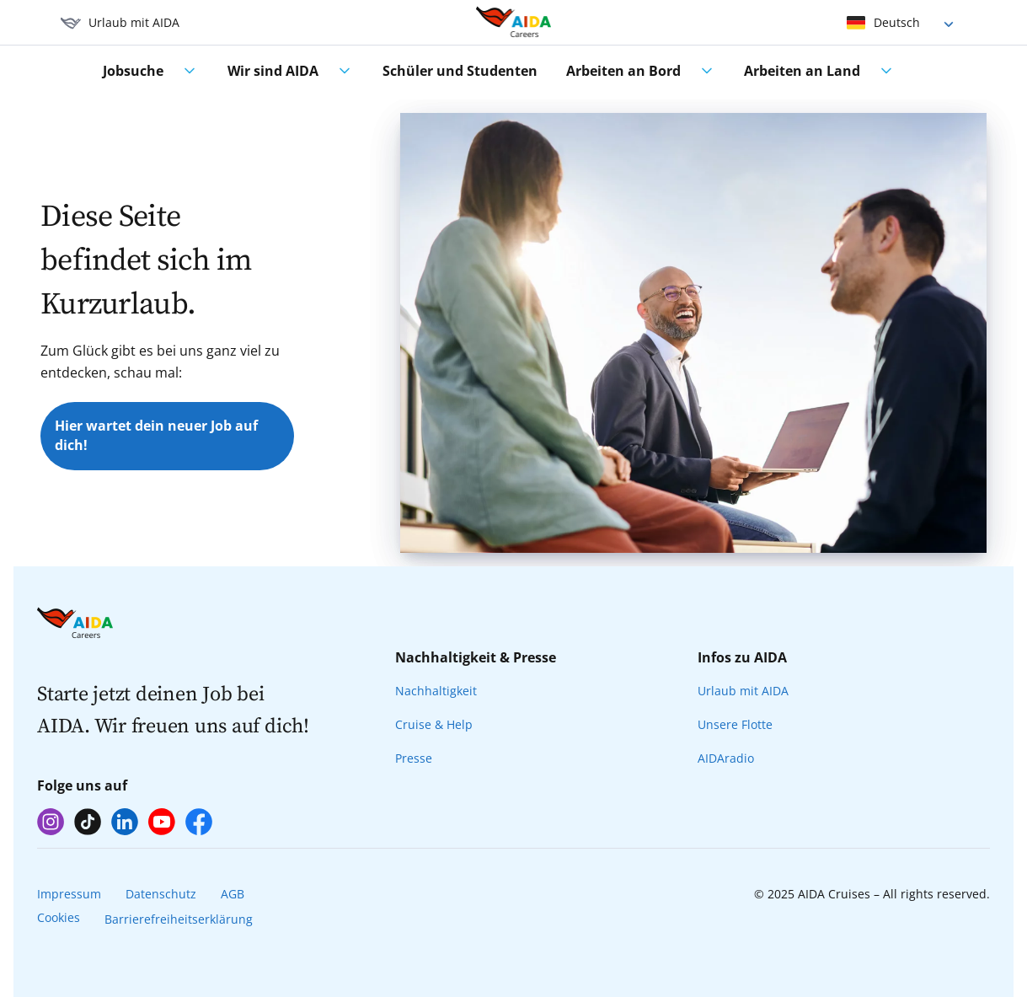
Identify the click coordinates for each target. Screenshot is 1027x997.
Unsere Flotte (735, 724)
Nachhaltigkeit (436, 691)
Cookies (58, 917)
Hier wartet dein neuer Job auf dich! (156, 435)
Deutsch (897, 22)
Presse (413, 758)
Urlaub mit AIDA (743, 691)
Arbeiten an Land (802, 71)
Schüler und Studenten (460, 71)
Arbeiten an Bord (623, 71)
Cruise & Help (434, 724)
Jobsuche (133, 71)
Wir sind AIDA (272, 71)
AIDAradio (726, 758)
